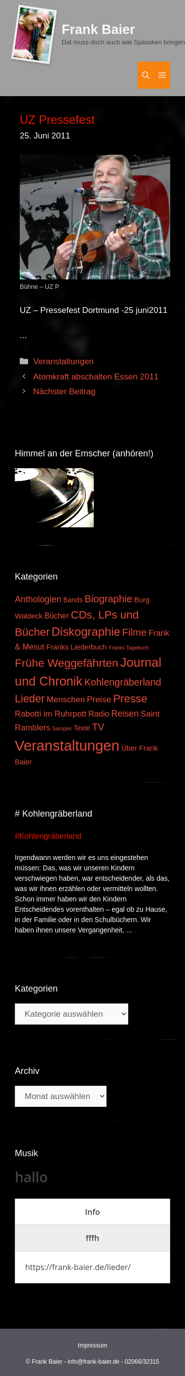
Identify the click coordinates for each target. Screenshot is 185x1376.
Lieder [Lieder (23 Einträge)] (30, 698)
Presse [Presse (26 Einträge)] (130, 698)
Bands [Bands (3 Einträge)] (72, 600)
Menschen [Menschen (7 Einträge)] (65, 699)
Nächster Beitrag (64, 391)
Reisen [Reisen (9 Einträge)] (125, 714)
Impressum (92, 1345)
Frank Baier (98, 29)
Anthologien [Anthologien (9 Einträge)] (38, 599)
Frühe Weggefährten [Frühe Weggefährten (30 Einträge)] (66, 662)
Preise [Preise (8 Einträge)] (99, 699)
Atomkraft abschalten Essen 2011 (95, 376)
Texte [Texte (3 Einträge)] (82, 728)
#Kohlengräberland (48, 836)
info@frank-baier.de (93, 1361)
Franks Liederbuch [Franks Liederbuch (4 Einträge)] (76, 647)
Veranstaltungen (63, 361)
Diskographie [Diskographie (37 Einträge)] (86, 631)
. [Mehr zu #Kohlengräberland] (135, 930)
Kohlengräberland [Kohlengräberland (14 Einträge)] (122, 682)
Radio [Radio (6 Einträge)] (99, 713)
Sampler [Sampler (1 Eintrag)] (62, 728)
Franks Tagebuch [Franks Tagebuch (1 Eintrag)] (129, 648)
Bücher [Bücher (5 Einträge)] (56, 616)
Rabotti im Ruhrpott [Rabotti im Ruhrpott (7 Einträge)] (50, 714)
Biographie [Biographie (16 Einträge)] (108, 598)
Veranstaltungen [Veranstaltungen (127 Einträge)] (67, 745)
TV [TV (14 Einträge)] (98, 727)
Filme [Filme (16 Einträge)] (134, 632)
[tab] (92, 1212)
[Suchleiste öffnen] (146, 75)
